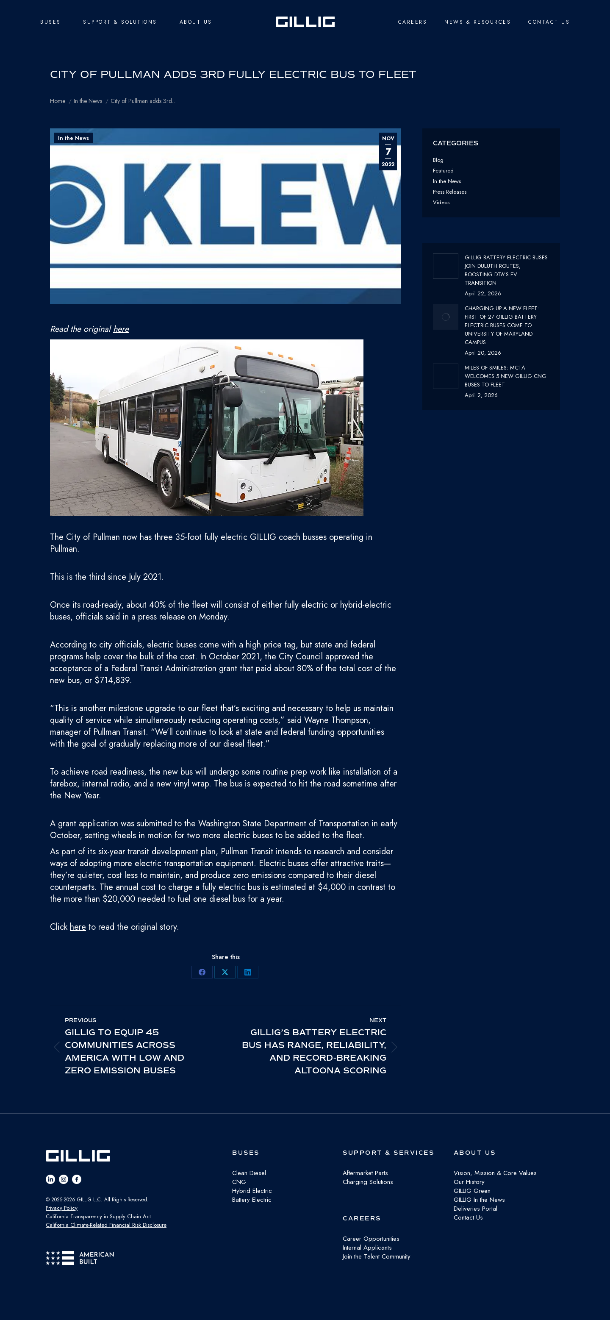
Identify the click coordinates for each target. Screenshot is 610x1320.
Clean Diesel (249, 1173)
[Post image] (445, 266)
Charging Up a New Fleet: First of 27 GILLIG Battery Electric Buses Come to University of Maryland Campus (502, 325)
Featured (443, 171)
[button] (225, 429)
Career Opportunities (371, 1238)
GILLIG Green (472, 1190)
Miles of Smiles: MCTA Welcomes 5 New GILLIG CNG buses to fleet (505, 376)
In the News (73, 138)
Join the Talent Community (376, 1256)
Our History (469, 1182)
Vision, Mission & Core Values (495, 1173)
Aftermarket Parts (365, 1173)
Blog (438, 160)
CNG (239, 1182)
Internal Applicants (367, 1247)
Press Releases (449, 192)
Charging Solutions (368, 1182)
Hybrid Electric (252, 1190)
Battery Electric (252, 1199)
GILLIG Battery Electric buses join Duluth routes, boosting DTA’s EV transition (506, 270)
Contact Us (468, 1217)
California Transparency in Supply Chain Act (98, 1216)
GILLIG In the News (479, 1199)
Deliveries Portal (475, 1208)
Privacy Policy (62, 1208)
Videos (441, 202)
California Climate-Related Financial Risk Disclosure (106, 1225)
